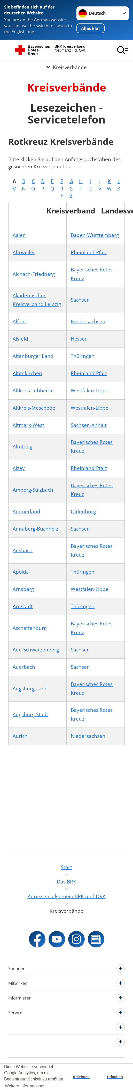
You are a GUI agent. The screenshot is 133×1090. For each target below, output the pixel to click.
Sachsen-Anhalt (89, 425)
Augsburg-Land (30, 688)
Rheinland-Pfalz (89, 252)
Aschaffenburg (29, 628)
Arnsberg (23, 589)
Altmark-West (28, 425)
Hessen (79, 338)
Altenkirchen (27, 373)
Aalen (19, 235)
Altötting (22, 446)
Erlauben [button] (115, 1077)
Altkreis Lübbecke (33, 390)
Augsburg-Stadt (30, 714)
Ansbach (23, 550)
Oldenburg (83, 511)
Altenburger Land (33, 356)
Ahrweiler (24, 252)
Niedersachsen (88, 321)
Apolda (21, 571)
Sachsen (80, 299)
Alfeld (19, 321)
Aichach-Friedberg (34, 274)
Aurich (20, 736)
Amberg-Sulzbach (33, 489)
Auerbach (24, 667)
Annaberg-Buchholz (35, 528)
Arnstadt (23, 606)
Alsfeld (20, 338)
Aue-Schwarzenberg (36, 649)
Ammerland (26, 511)
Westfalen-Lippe (89, 390)
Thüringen (83, 356)
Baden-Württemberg (95, 235)
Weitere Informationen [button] (25, 1086)
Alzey (19, 468)
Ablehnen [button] (81, 1077)
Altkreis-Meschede (34, 407)
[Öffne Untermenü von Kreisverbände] (66, 67)
